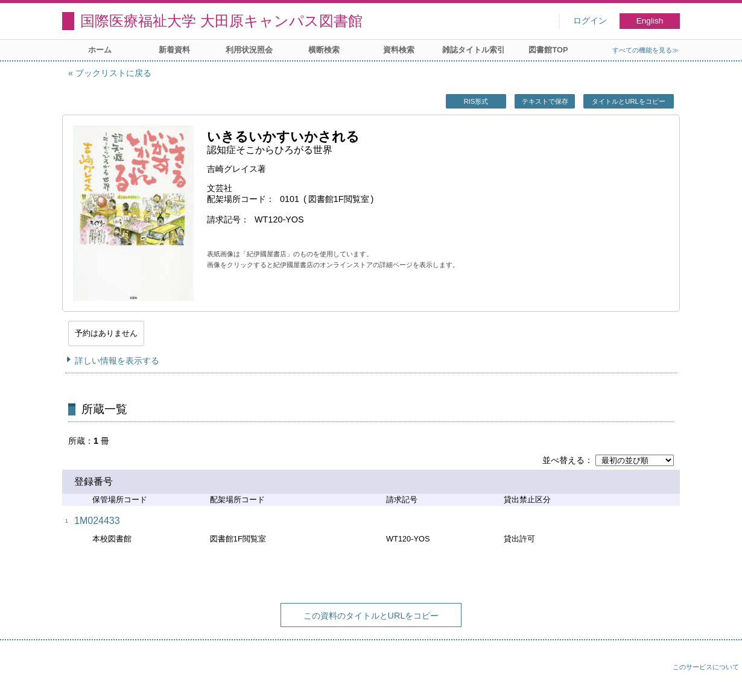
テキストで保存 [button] (545, 101)
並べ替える (563, 460)
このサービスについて (706, 666)
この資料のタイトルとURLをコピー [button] (371, 615)
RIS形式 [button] (476, 101)
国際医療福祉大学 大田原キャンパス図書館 (221, 21)
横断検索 (324, 49)
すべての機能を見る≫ (645, 50)
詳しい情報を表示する (117, 360)
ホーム (100, 49)
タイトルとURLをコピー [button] (628, 101)
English (650, 20)
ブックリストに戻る (113, 73)
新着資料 (174, 49)
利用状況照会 (249, 49)
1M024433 (97, 521)
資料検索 (398, 49)
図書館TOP (548, 49)
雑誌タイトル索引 (473, 49)
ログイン (590, 20)
